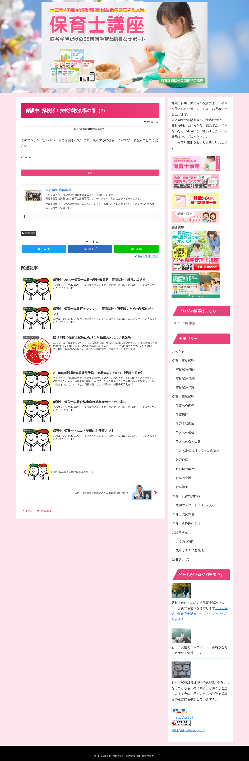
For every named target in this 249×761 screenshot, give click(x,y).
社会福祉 (182, 487)
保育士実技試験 (183, 360)
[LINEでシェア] (136, 249)
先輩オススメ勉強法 (190, 550)
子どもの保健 (185, 433)
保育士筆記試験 (183, 396)
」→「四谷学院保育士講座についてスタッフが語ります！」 (200, 613)
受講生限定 (28, 233)
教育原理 (182, 460)
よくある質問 (185, 541)
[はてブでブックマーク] (90, 249)
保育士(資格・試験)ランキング (188, 730)
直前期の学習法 (186, 469)
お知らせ (178, 351)
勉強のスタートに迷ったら (194, 505)
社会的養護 (183, 478)
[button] (226, 323)
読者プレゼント (183, 559)
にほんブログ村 (182, 717)
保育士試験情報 (183, 514)
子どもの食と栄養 (188, 442)
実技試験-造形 (185, 378)
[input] (201, 323)
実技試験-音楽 (185, 387)
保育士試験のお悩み (186, 496)
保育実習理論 (185, 424)
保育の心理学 (185, 405)
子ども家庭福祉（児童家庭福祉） (199, 451)
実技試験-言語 (185, 369)
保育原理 (182, 414)
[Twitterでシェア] (44, 249)
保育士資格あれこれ (186, 523)
